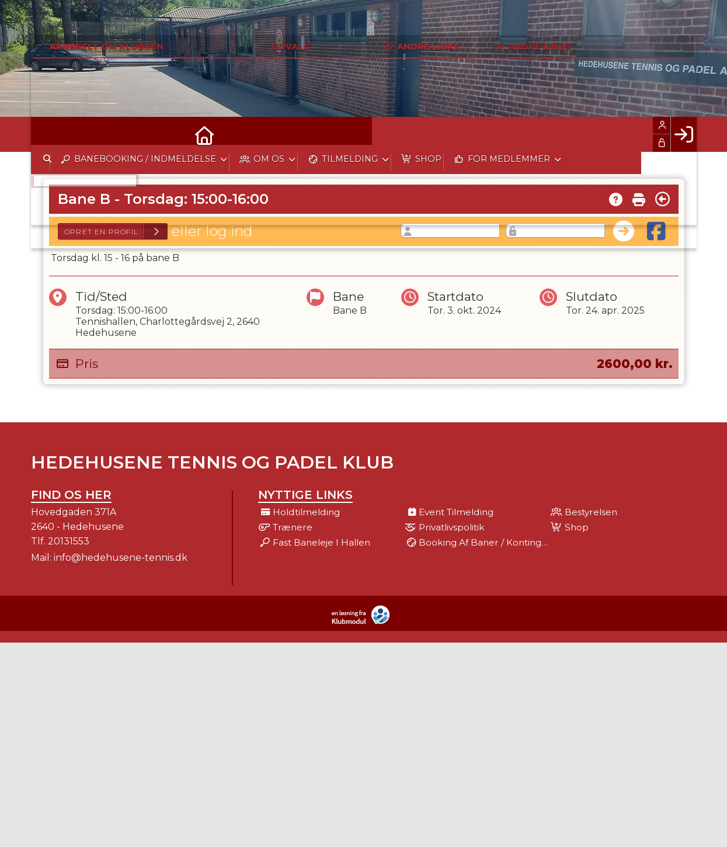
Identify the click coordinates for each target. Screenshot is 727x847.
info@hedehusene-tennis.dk (120, 557)
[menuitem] (48, 134)
